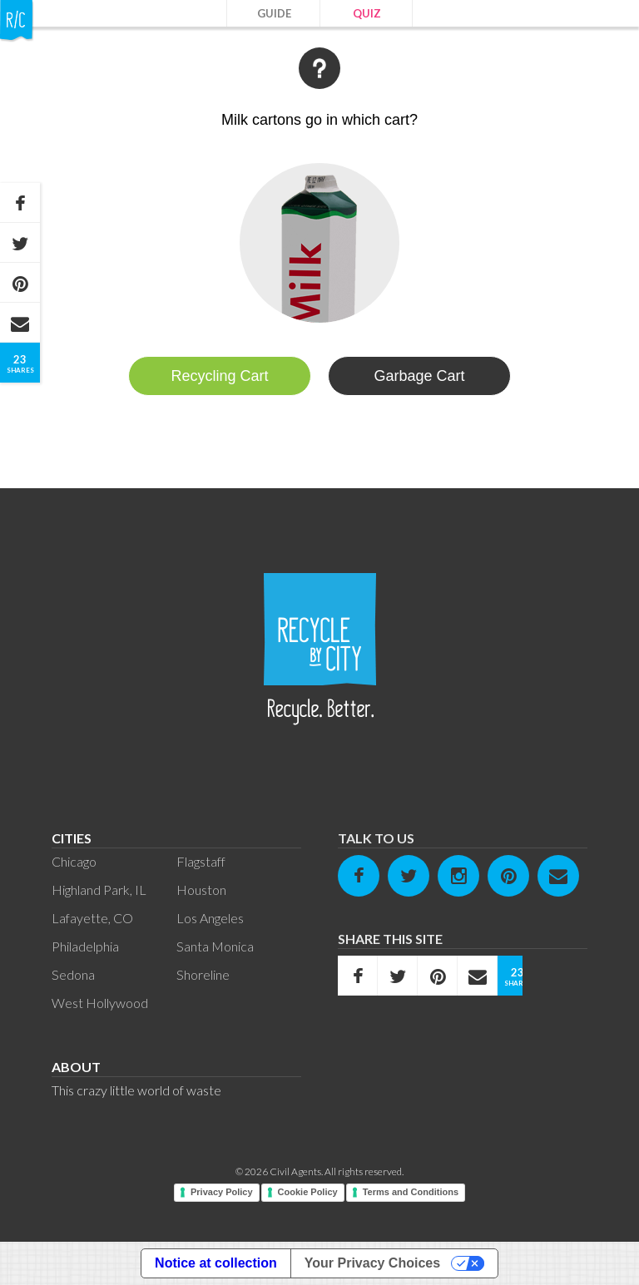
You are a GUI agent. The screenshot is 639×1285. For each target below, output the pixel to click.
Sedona (73, 974)
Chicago (74, 861)
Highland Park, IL (99, 889)
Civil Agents (295, 1171)
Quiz (367, 13)
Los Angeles (210, 918)
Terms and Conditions (410, 1192)
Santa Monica (215, 946)
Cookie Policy (308, 1192)
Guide (274, 13)
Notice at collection (216, 1263)
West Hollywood (100, 1003)
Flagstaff (200, 861)
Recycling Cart (219, 376)
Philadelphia (85, 946)
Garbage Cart (419, 376)
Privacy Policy (222, 1192)
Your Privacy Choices (372, 1263)
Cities (72, 838)
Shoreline (203, 974)
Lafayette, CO (92, 918)
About (76, 1067)
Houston (201, 889)
